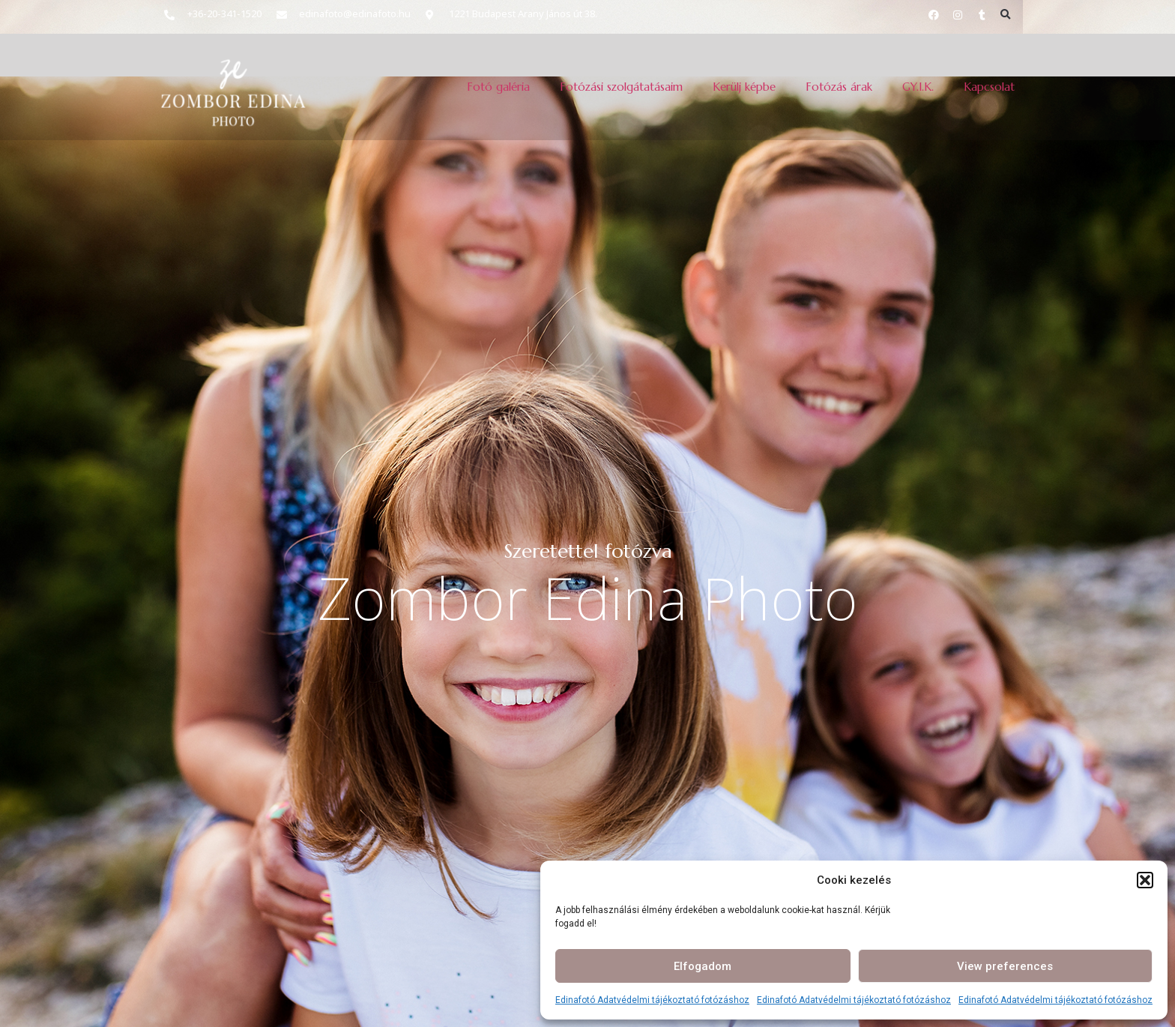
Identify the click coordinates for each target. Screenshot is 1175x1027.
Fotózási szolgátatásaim (621, 86)
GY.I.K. (918, 86)
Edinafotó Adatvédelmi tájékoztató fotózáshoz (652, 1000)
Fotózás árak (839, 86)
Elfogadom (702, 966)
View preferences (1005, 966)
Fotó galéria (498, 86)
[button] (1145, 880)
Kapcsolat (989, 86)
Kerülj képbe (744, 86)
